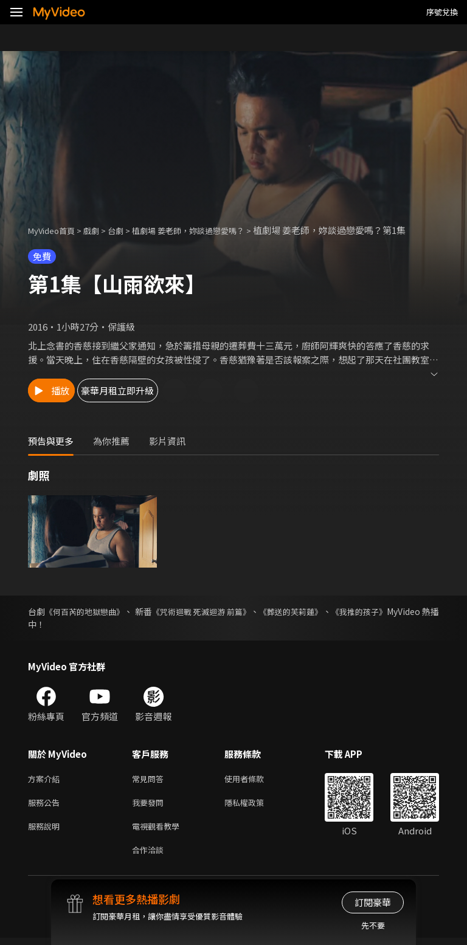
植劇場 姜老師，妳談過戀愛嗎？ (210, 230)
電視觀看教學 (159, 830)
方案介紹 (46, 779)
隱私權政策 (254, 805)
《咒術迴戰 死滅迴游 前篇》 (230, 611)
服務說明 (46, 830)
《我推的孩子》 (409, 611)
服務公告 (46, 805)
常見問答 (150, 779)
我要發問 (150, 805)
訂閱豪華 (373, 902)
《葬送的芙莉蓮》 (331, 611)
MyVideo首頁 (55, 230)
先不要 (373, 925)
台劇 (128, 230)
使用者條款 (254, 779)
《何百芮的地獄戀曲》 (93, 611)
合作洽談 (150, 856)
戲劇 (101, 230)
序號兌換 (442, 12)
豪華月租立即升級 (158, 390)
